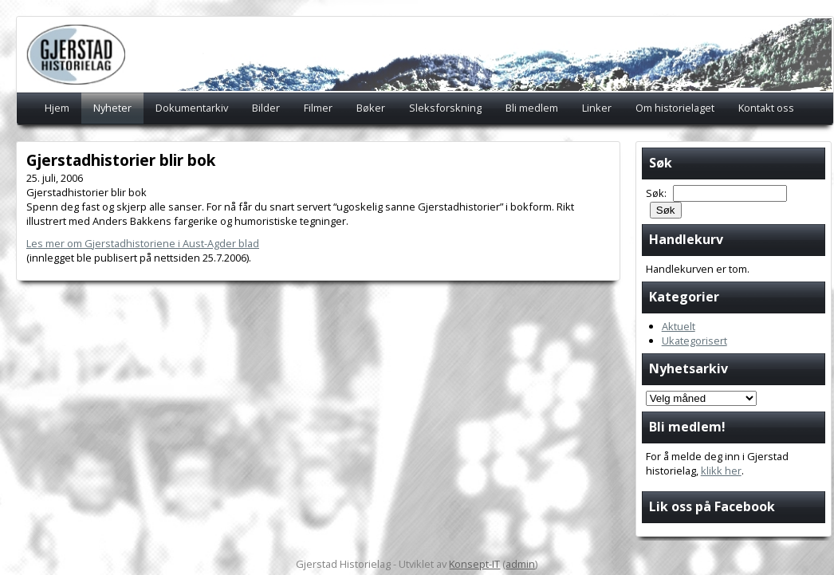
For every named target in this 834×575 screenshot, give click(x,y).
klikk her (721, 470)
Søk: (657, 193)
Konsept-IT (474, 564)
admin (520, 564)
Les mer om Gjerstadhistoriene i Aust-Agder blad (142, 243)
